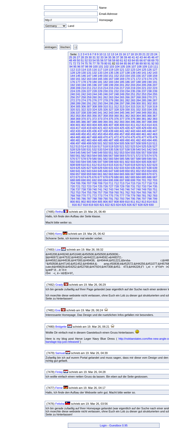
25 (70, 57)
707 (89, 183)
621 (144, 164)
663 (111, 174)
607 (154, 161)
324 (94, 109)
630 (105, 167)
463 (154, 134)
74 (82, 63)
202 (127, 85)
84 (121, 63)
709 (100, 183)
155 (133, 75)
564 (94, 155)
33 (101, 57)
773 (100, 195)
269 (144, 97)
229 (100, 91)
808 (116, 201)
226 (83, 91)
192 (72, 85)
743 (111, 189)
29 (86, 57)
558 (149, 152)
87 (133, 63)
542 (149, 149)
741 (100, 189)
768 (72, 195)
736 (72, 189)
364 (138, 115)
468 (94, 137)
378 (127, 118)
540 (138, 149)
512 (72, 146)
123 (133, 69)
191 (154, 81)
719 (154, 183)
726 (105, 186)
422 (105, 128)
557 (144, 152)
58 (109, 60)
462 (149, 134)
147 (89, 75)
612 (94, 164)
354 (83, 115)
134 (105, 72)
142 (149, 72)
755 (89, 192)
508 (138, 143)
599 (111, 161)
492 (138, 140)
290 (83, 103)
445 (144, 131)
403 (89, 124)
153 (122, 75)
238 (149, 91)
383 (154, 118)
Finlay (59, 371)
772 (94, 195)
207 (154, 85)
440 (116, 131)
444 (138, 131)
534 (105, 149)
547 (89, 152)
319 (154, 106)
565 (100, 155)
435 (89, 131)
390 (105, 121)
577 (78, 158)
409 (122, 124)
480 (72, 140)
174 (149, 78)
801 (78, 201)
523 (133, 146)
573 (144, 155)
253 (144, 94)
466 (83, 137)
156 (138, 75)
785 (78, 198)
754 (83, 192)
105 (122, 66)
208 (72, 88)
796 (138, 198)
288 (72, 103)
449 (78, 134)
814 (149, 201)
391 (111, 121)
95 (74, 66)
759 (111, 192)
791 (111, 198)
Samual (60, 353)
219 (133, 88)
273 (78, 100)
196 (94, 85)
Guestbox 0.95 (118, 425)
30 (90, 57)
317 (144, 106)
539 (133, 149)
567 (111, 155)
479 (154, 137)
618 (127, 164)
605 (144, 161)
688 (72, 180)
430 (149, 128)
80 (105, 63)
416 (72, 128)
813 (144, 201)
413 (144, 124)
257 (78, 97)
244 (94, 94)
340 (94, 112)
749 (144, 189)
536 (116, 149)
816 (74, 204)
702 (149, 180)
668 (138, 174)
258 (83, 97)
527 (154, 146)
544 (72, 152)
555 (133, 152)
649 (122, 171)
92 (152, 63)
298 (127, 103)
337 (78, 112)
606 (149, 161)
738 (83, 189)
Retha (59, 211)
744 (116, 189)
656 (72, 174)
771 (89, 195)
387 (89, 121)
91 (149, 63)
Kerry (58, 233)
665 (122, 174)
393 (122, 121)
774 (105, 195)
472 (116, 137)
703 (154, 180)
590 (149, 158)
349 (144, 112)
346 (127, 112)
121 (122, 69)
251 (133, 94)
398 (149, 121)
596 (94, 161)
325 (100, 109)
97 (82, 66)
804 (94, 201)
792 (116, 198)
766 (149, 192)
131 (89, 72)
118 (105, 69)
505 (122, 143)
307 (89, 106)
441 (122, 131)
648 (116, 171)
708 (94, 183)
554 (127, 152)
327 (111, 109)
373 (100, 118)
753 (78, 192)
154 (127, 75)
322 (83, 109)
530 (83, 149)
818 (85, 204)
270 (149, 97)
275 (89, 100)
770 (83, 195)
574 (149, 155)
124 (138, 69)
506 (127, 143)
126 (149, 69)
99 (90, 66)
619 (133, 164)
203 (133, 85)
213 (100, 88)
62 (125, 60)
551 (111, 152)
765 (144, 192)
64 (133, 60)
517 (100, 146)
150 (105, 75)
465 (78, 137)
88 (137, 63)
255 (154, 94)
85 (125, 63)
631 (111, 167)
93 (156, 63)
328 (116, 109)
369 (78, 118)
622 (149, 164)
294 (105, 103)
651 (133, 171)
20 (140, 54)
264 (116, 97)
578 (83, 158)
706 (83, 183)
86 (129, 63)
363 (133, 115)
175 (154, 78)
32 (98, 57)
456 (116, 134)
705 (78, 183)
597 (100, 161)
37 (117, 57)
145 (78, 75)
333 (144, 109)
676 (94, 177)
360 (116, 115)
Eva (57, 310)
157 (144, 75)
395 (133, 121)
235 (133, 91)
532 (94, 149)
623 (154, 164)
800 (72, 201)
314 (127, 106)
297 (122, 103)
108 (139, 66)
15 (120, 54)
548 (94, 152)
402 (83, 124)
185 (122, 81)
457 (122, 134)
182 (105, 81)
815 (154, 201)
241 (78, 94)
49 (74, 60)
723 (89, 186)
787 (89, 198)
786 (83, 198)
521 (122, 146)
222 (149, 88)
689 (78, 180)
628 (94, 167)
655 (154, 171)
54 (94, 60)
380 (138, 118)
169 (122, 78)
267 (133, 97)
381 (144, 118)
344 (116, 112)
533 (100, 149)
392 (116, 121)
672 (72, 177)
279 (111, 100)
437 (100, 131)
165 (100, 78)
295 (111, 103)
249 (122, 94)
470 (105, 137)
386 (83, 121)
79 (101, 63)
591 (154, 158)
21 (143, 54)
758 (105, 192)
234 (127, 91)
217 (122, 88)
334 (149, 109)
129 (78, 72)
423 (111, 128)
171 (133, 78)
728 (116, 186)
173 (144, 78)
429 (144, 128)
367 (154, 115)
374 (105, 118)
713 (122, 183)
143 (154, 72)
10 (100, 54)
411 (133, 124)
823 (113, 204)
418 (83, 128)
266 (127, 97)
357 (100, 115)
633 (122, 167)
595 (89, 161)
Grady (59, 284)
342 (105, 112)
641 (78, 171)
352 (72, 115)
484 (94, 140)
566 (105, 155)
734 (149, 186)
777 (122, 195)
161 (78, 78)
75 (86, 63)
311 (111, 106)
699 (133, 180)
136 (116, 72)
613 (100, 164)
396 (138, 121)
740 (94, 189)
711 (111, 183)
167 (111, 78)
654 (149, 171)
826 (129, 204)
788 (94, 198)
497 (78, 143)
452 (94, 134)
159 (154, 75)
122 (127, 69)
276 (94, 100)
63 (129, 60)
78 (98, 63)
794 (127, 198)
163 (89, 78)
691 (89, 180)
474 (127, 137)
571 (133, 155)
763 (133, 192)
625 (78, 167)
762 (127, 192)
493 (144, 140)
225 (78, 91)
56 (101, 60)
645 (100, 171)
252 (138, 94)
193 (78, 85)
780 (138, 195)
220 (138, 88)
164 (94, 78)
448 (72, 134)
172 (138, 78)
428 (138, 128)
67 (144, 60)
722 (83, 186)
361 (122, 115)
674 (83, 177)
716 (138, 183)
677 (100, 177)
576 (72, 158)
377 (122, 118)
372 (94, 118)
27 (78, 57)
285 (144, 100)
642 (83, 171)
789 (100, 198)
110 (150, 66)
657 (78, 174)
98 (86, 66)
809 (122, 201)
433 (78, 131)
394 (127, 121)
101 (100, 66)
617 (122, 164)
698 (127, 180)
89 (141, 63)
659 (89, 174)
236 (138, 91)
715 (133, 183)
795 (133, 198)
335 (154, 109)
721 (78, 186)
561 (78, 155)
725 (100, 186)
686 (149, 177)
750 (149, 189)
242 (83, 94)
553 (122, 152)
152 (116, 75)
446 (149, 131)
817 (80, 204)
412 (138, 124)
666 (127, 174)
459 (133, 134)
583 (111, 158)
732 (138, 186)
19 (136, 54)
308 (94, 106)
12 (108, 54)
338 (83, 112)
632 (116, 167)
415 (154, 124)
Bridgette (61, 326)
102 (106, 66)
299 (133, 103)
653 (144, 171)
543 (154, 149)
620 (138, 164)
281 (122, 100)
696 (116, 180)
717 (144, 183)
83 (117, 63)
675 (89, 177)
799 (154, 198)
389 (100, 121)
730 (127, 186)
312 (116, 106)
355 (89, 115)
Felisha (59, 403)
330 (127, 109)
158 (149, 75)
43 (141, 57)
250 (127, 94)
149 (100, 75)
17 (128, 54)
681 (122, 177)
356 (94, 115)
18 (132, 54)
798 (149, 198)
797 (144, 198)
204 (138, 85)
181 (100, 81)
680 (116, 177)
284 (138, 100)
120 (116, 69)
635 (133, 167)
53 (90, 60)
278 (105, 100)
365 (144, 115)
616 (116, 164)
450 (83, 134)
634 (127, 167)
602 (127, 161)
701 (144, 180)
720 (72, 186)
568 (116, 155)
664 (116, 174)
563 (89, 155)
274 (83, 100)
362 (127, 115)
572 (138, 155)
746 (127, 189)
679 (111, 177)
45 (149, 57)
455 (111, 134)
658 (83, 174)
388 (94, 121)
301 (144, 103)
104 (117, 66)
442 (127, 131)
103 (111, 66)
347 (133, 112)
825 (124, 204)
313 (122, 106)
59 (113, 60)
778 (127, 195)
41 (133, 57)
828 (140, 204)
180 (94, 81)
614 (105, 164)
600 (116, 161)
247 (111, 94)
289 (78, 103)
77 (94, 63)
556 (138, 152)
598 (105, 161)
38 (121, 57)
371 (89, 118)
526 (149, 146)
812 (138, 201)
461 (144, 134)
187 (133, 81)
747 (133, 189)
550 (105, 152)
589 (144, 158)
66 (141, 60)
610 (83, 164)
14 (116, 54)
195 (89, 85)
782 (149, 195)
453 (100, 134)
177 (78, 81)
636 (138, 167)
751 (154, 189)
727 (111, 186)
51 (82, 60)
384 (72, 121)
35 (109, 57)
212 (94, 88)
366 (149, 115)
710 (105, 183)
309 (100, 106)
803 (89, 201)
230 (105, 91)
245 (100, 94)
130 (83, 72)
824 (118, 204)
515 (89, 146)
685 (144, 177)
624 (72, 167)
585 (122, 158)
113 (78, 69)
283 (133, 100)
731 (133, 186)
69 (152, 60)
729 (122, 186)
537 (122, 149)
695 (111, 180)
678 (105, 177)
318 (149, 106)
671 (154, 174)
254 (149, 94)
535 (111, 149)
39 (125, 57)
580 (94, 158)
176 (72, 81)
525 (144, 146)
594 (83, 161)
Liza (57, 249)
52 (86, 60)
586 (127, 158)
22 (147, 54)
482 (83, 140)
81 (109, 63)
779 (133, 195)
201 (122, 85)
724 (94, 186)
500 (94, 143)
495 (154, 140)
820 (96, 204)
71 (70, 63)
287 (154, 100)
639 (154, 167)
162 (83, 78)
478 (149, 137)
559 (154, 152)
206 (149, 85)
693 (100, 180)
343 (111, 112)
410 (127, 124)
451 (89, 134)
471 (111, 137)
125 (144, 69)
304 (72, 106)
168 (116, 78)
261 (100, 97)
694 (105, 180)
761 (122, 192)
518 (105, 146)
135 (111, 72)
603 (133, 161)
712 (116, 183)
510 (149, 143)
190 (149, 81)
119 (111, 69)
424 (116, 128)
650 (127, 171)
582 (105, 158)
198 (105, 85)
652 (138, 171)
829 (145, 204)
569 (122, 155)
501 (100, 143)
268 (138, 97)
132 (94, 72)
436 (94, 131)
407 (111, 124)
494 (149, 140)
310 (105, 106)
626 (83, 167)
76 (90, 63)
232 (116, 91)
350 (149, 112)
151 (111, 75)
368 (72, 118)
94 (70, 66)
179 (89, 81)
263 (111, 97)
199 (111, 85)
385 (78, 121)
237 (144, 91)
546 (83, 152)
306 (83, 106)
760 (116, 192)
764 (138, 192)
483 (89, 140)
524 (138, 146)
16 (124, 54)
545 (78, 152)
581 (100, 158)
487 (111, 140)
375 (111, 118)
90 (144, 63)
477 (144, 137)
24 (155, 54)
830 (151, 204)
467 (89, 137)
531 (89, 149)
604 (138, 161)
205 (144, 85)
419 (89, 128)
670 (149, 174)
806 (105, 201)
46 (152, 57)
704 (72, 183)
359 (111, 115)
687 (154, 177)
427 (133, 128)
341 (100, 112)
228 (94, 91)
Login (103, 425)
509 (144, 143)
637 (144, 167)
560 (72, 155)
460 (138, 134)
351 (154, 112)
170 (127, 78)
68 (149, 60)
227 (89, 91)
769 (78, 195)
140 (138, 72)
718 (149, 183)
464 (72, 137)
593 (78, 161)
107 (133, 66)
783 (154, 195)
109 (144, 66)
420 (94, 128)
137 (122, 72)
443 (133, 131)
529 (78, 149)
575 (154, 155)
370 (83, 118)
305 (78, 106)
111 (155, 66)
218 (127, 88)
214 (105, 88)
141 (144, 72)
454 (105, 134)
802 (83, 201)
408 (116, 124)
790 (105, 198)
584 (116, 158)
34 (105, 57)
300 (138, 103)
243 (89, 94)
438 (105, 131)
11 (104, 54)
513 (78, 146)
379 (133, 118)
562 (83, 155)
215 (111, 88)
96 (78, 66)
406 (105, 124)
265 (122, 97)
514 (83, 146)
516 (94, 146)
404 (94, 124)
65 (137, 60)
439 (111, 131)
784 (72, 198)
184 (116, 81)
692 (94, 180)
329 (122, 109)
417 (78, 128)
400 (72, 124)
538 (127, 149)
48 (70, 60)
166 (105, 78)
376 (116, 118)
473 (122, 137)
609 (78, 164)
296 (116, 103)
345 (122, 112)
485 (100, 140)
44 (144, 57)
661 (100, 174)
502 (105, 143)
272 (72, 100)
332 (138, 109)
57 (105, 60)
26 (74, 57)
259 (89, 97)
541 (144, 149)
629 (100, 167)
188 (138, 81)
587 (133, 158)
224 (72, 91)
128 (72, 72)
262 (105, 97)
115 (89, 69)
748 (138, 189)
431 (154, 128)
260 (94, 97)
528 (72, 149)
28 (82, 57)
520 (116, 146)
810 (127, 201)
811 (133, 201)
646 (105, 171)
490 (127, 140)
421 (100, 128)
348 (138, 112)
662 (105, 174)
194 (83, 85)
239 (154, 91)
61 (121, 60)
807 (111, 201)
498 (83, 143)
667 (133, 174)
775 (111, 195)
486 (105, 140)
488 (116, 140)
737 (78, 189)
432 (72, 131)
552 (116, 152)
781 (144, 195)
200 (116, 85)
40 (129, 57)
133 (100, 72)
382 (149, 118)
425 (122, 128)
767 (154, 192)
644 (94, 171)
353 (78, 115)
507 (133, 143)
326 (105, 109)
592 (72, 161)
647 (111, 171)
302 (149, 103)
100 (95, 66)
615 (111, 164)
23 (151, 54)
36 (113, 57)
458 (127, 134)
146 (83, 75)
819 (91, 204)
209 (78, 88)
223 (154, 88)
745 (122, 189)
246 (105, 94)
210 (83, 88)
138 (127, 72)
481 (78, 140)
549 (100, 152)
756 (94, 192)
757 (100, 192)
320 (72, 109)
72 (74, 63)
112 (72, 69)
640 (72, 171)
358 (105, 115)
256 (72, 97)
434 (83, 131)
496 (72, 143)
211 (89, 88)
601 (122, 161)
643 (89, 171)
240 (72, 94)
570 (127, 155)
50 (78, 60)
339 (89, 112)
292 (94, 103)
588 (138, 158)
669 (144, 174)
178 (83, 81)
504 (116, 143)
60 (117, 60)
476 (138, 137)
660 (94, 174)
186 (127, 81)
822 (107, 204)
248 (116, 94)
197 (100, 85)
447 (154, 131)
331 (133, 109)
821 (102, 204)
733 (144, 186)
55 (98, 60)
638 (149, 167)
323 (89, 109)
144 (72, 75)
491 (133, 140)
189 (144, 81)
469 (100, 137)
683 (133, 177)
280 (116, 100)
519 (111, 146)
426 (127, 128)
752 (72, 192)
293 (100, 103)
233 (122, 91)
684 (138, 177)
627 (89, 167)
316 (138, 106)
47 (156, 57)
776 (116, 195)
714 (127, 183)
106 (128, 66)
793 (122, 198)
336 (72, 112)
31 (94, 57)
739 (89, 189)
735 (154, 186)
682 (127, 177)
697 (122, 180)
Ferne (59, 387)
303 (154, 103)
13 (112, 54)
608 (72, 164)
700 (138, 180)
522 (127, 146)
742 (105, 189)
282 (127, 100)
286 (149, 100)
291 (89, 103)
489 (122, 140)
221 (144, 88)
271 (154, 97)
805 (100, 201)
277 (100, 100)
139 (133, 72)
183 (111, 81)
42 (137, 57)
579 (89, 158)
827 (134, 204)
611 (89, 164)
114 (83, 69)
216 (116, 88)
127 (154, 69)
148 (94, 75)
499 (89, 143)
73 (78, 63)
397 (144, 121)
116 (94, 69)
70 (156, 60)
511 (154, 143)
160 (72, 78)
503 (111, 143)
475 (133, 137)
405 (100, 124)
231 (111, 91)
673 (78, 177)
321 (78, 109)
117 (100, 69)
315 (133, 106)
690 (83, 180)
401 (78, 124)
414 (149, 124)
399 (154, 121)
